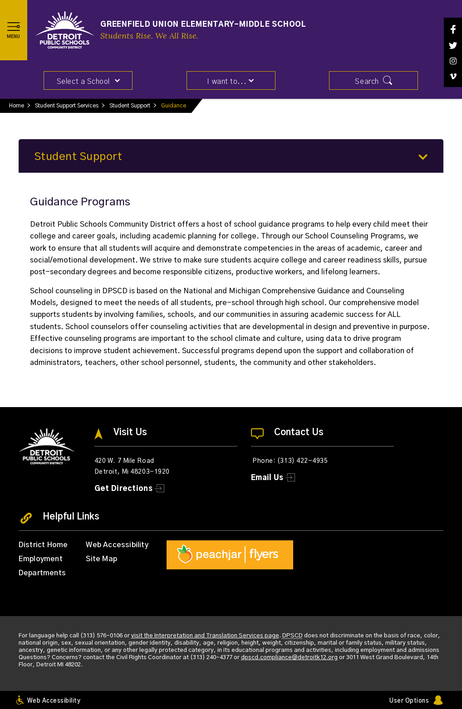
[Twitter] (453, 46)
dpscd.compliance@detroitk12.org (289, 657)
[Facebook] (453, 29)
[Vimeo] (453, 76)
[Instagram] (453, 61)
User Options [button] (409, 701)
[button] (13, 30)
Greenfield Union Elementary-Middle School (203, 24)
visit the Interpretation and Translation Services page (205, 636)
